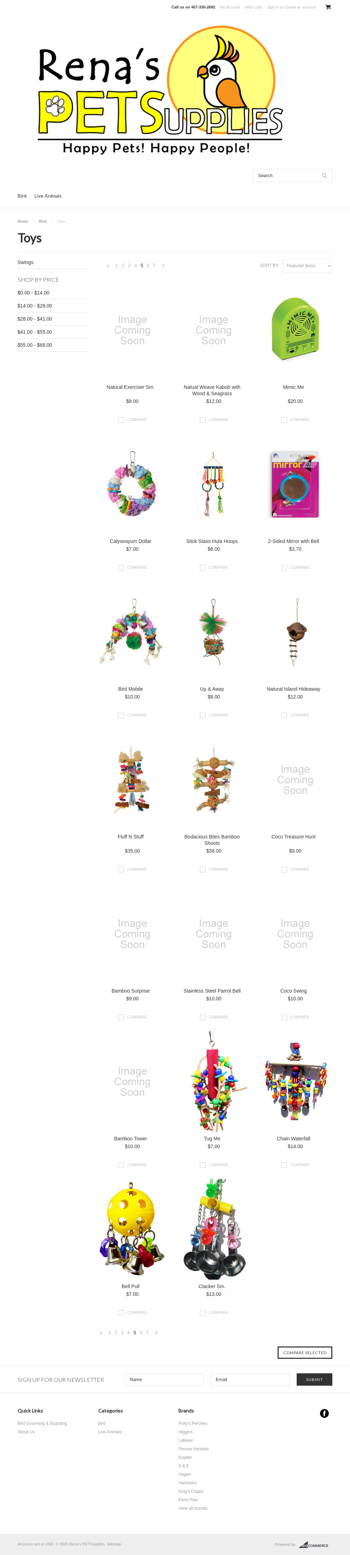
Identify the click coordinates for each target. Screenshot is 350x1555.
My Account (230, 7)
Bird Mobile (130, 689)
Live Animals (48, 196)
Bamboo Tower (130, 1138)
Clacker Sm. (211, 1286)
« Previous (108, 267)
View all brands (192, 1508)
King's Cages (190, 1491)
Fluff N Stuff (130, 837)
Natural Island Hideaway (293, 689)
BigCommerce (315, 1545)
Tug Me (212, 1138)
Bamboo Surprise (131, 991)
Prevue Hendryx (193, 1448)
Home (23, 221)
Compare (137, 419)
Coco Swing (293, 991)
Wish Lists (253, 7)
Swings (26, 262)
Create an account (300, 7)
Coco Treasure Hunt (293, 837)
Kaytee (184, 1457)
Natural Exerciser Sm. (131, 387)
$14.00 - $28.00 (35, 306)
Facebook (324, 1413)
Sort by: (269, 265)
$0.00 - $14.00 (33, 293)
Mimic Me (293, 387)
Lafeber (185, 1440)
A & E (183, 1465)
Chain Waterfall (293, 1138)
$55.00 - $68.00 (35, 345)
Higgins (185, 1432)
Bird (22, 196)
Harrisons (187, 1482)
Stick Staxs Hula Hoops (212, 541)
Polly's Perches (192, 1423)
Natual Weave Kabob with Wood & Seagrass (212, 390)
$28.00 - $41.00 (35, 319)
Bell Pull (131, 1286)
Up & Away (212, 689)
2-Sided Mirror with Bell (293, 541)
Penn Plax (188, 1499)
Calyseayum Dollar (130, 541)
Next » (163, 267)
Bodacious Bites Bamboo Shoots (211, 840)
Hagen (184, 1474)
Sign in (273, 7)
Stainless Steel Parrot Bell (212, 991)
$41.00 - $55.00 (35, 332)
